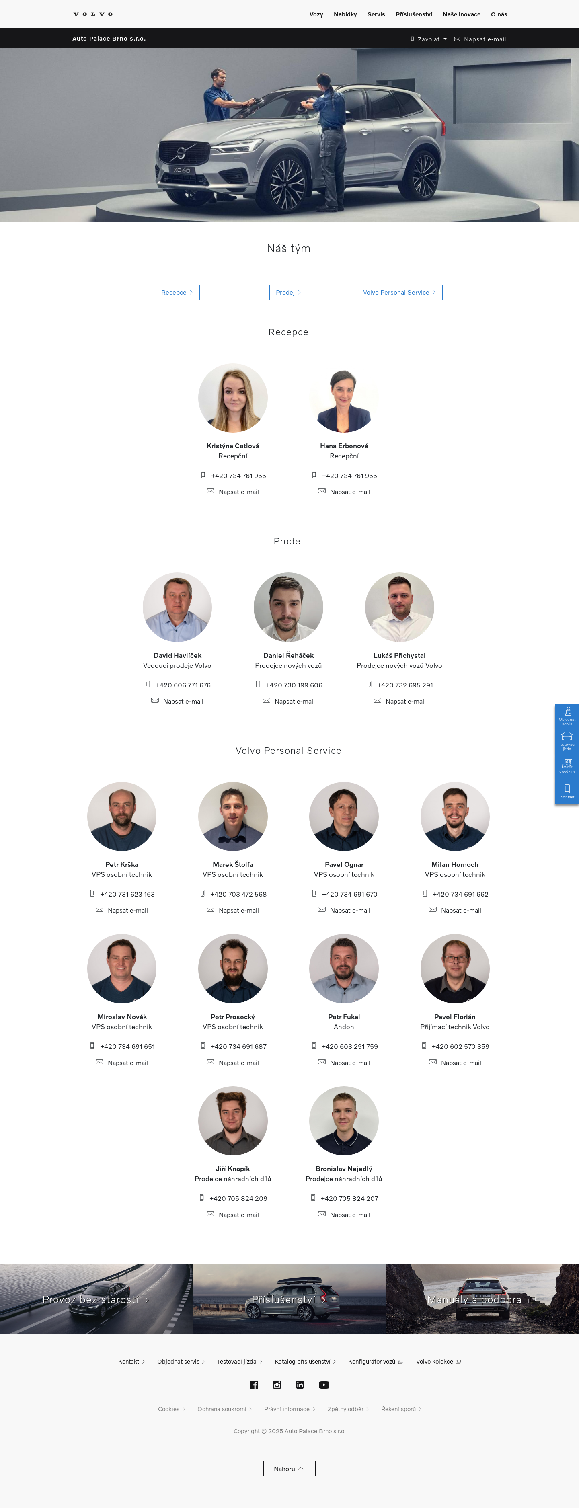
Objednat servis (567, 715)
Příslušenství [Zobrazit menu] (414, 14)
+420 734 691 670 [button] (344, 894)
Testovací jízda (567, 740)
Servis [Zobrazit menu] (376, 14)
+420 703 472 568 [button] (233, 894)
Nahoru (290, 1468)
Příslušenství (290, 1299)
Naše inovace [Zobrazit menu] (461, 14)
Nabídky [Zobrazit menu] (345, 14)
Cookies (168, 1408)
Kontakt (567, 791)
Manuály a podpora (482, 1299)
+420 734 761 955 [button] (233, 475)
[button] (426, 39)
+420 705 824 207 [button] (344, 1198)
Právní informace (287, 1408)
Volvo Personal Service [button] (399, 292)
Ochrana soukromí (221, 1408)
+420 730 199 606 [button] (288, 685)
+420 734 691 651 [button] (122, 1046)
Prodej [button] (289, 292)
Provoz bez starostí (96, 1299)
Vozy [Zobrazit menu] (316, 14)
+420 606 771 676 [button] (177, 685)
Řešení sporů (398, 1408)
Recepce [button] (177, 292)
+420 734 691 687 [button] (233, 1046)
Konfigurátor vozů (371, 1361)
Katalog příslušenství (303, 1361)
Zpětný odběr (345, 1408)
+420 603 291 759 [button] (344, 1046)
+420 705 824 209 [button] (232, 1198)
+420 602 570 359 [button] (455, 1046)
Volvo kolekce (434, 1361)
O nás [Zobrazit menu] (499, 14)
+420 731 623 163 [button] (122, 894)
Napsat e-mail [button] (233, 491)
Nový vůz (567, 766)
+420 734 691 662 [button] (455, 894)
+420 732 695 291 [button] (399, 685)
